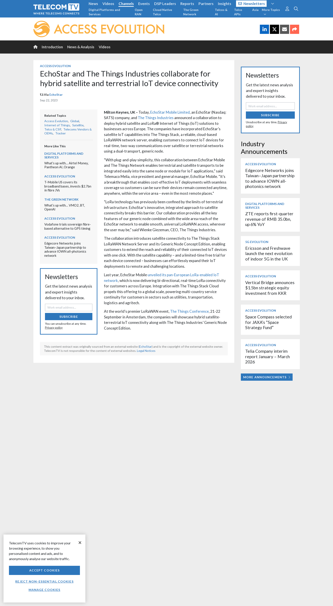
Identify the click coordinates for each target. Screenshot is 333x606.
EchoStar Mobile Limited (170, 112)
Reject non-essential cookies (44, 581)
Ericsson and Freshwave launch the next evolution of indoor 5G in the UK (268, 253)
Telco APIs (238, 12)
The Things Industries (156, 117)
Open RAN (139, 12)
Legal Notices (146, 350)
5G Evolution (256, 242)
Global (74, 121)
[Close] (80, 542)
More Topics (271, 12)
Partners (206, 3)
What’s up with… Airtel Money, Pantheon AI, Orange (66, 165)
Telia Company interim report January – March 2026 (267, 356)
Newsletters (251, 3)
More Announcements (266, 377)
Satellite (78, 125)
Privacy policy (54, 327)
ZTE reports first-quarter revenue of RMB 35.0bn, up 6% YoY (269, 219)
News (93, 3)
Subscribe (68, 316)
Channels (126, 3)
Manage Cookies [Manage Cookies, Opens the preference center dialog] (44, 590)
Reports (187, 3)
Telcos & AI (221, 12)
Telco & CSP (52, 129)
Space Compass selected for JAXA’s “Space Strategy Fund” (268, 322)
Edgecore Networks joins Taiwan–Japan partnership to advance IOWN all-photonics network (65, 249)
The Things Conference (189, 311)
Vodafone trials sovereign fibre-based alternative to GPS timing (67, 226)
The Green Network (190, 12)
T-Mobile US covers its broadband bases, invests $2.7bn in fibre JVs (67, 186)
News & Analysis (80, 47)
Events (144, 3)
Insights (224, 3)
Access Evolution (55, 66)
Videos (108, 3)
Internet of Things (57, 125)
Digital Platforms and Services (104, 12)
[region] (44, 569)
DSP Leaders (165, 3)
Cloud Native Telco (162, 12)
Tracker (60, 133)
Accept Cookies (44, 570)
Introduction (52, 47)
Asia (255, 10)
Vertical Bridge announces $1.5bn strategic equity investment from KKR (270, 288)
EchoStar (56, 94)
